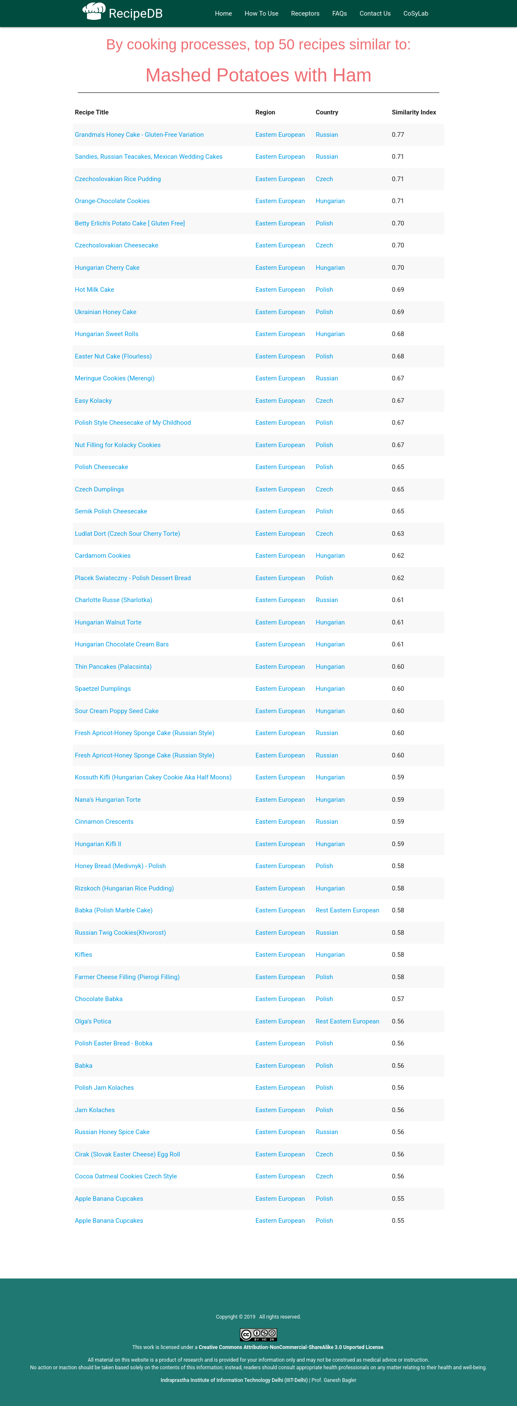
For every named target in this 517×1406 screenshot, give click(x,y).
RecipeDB (122, 13)
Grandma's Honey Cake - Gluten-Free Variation (139, 134)
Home (223, 13)
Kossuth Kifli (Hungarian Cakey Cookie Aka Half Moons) (153, 777)
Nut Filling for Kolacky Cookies (118, 445)
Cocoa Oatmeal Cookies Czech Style (126, 1176)
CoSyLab (415, 13)
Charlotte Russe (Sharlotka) (113, 600)
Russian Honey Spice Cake (112, 1132)
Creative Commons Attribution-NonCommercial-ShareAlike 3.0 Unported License (291, 1347)
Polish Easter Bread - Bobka (113, 1043)
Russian (327, 134)
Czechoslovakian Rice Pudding (118, 179)
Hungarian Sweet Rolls (106, 334)
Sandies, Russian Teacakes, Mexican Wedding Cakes (149, 156)
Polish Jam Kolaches (104, 1087)
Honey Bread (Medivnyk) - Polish (120, 866)
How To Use (261, 13)
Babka (84, 1065)
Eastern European (280, 134)
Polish (324, 223)
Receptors (305, 13)
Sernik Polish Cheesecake (111, 511)
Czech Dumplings (99, 489)
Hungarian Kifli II (98, 844)
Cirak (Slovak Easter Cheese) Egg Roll (127, 1154)
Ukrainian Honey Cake (105, 312)
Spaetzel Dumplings (103, 688)
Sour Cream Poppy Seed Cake (116, 711)
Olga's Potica (93, 1021)
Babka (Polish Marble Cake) (113, 910)
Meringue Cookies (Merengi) (115, 378)
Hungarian (330, 201)
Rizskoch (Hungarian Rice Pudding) (124, 888)
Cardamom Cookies (103, 555)
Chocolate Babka (98, 999)
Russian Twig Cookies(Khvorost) (120, 932)
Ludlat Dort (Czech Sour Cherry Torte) (127, 533)
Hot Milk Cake (94, 289)
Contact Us (375, 13)
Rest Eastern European (347, 910)
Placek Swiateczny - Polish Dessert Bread (133, 578)
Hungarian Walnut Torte (108, 622)
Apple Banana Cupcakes (109, 1198)
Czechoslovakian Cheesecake (116, 245)
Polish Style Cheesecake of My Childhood (133, 422)
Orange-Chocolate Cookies (112, 201)
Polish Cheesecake (101, 467)
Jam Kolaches (95, 1110)
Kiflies (83, 954)
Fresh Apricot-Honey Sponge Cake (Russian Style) (144, 733)
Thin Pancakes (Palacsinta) (113, 666)
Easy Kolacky (93, 400)
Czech (324, 179)
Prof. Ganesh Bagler (334, 1380)
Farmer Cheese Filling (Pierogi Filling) (127, 977)
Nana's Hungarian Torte (108, 799)
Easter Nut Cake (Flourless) (113, 356)
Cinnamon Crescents (104, 821)
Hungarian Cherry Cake (107, 267)
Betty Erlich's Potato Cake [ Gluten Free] (130, 223)
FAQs (339, 13)
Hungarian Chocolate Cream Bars (122, 644)
